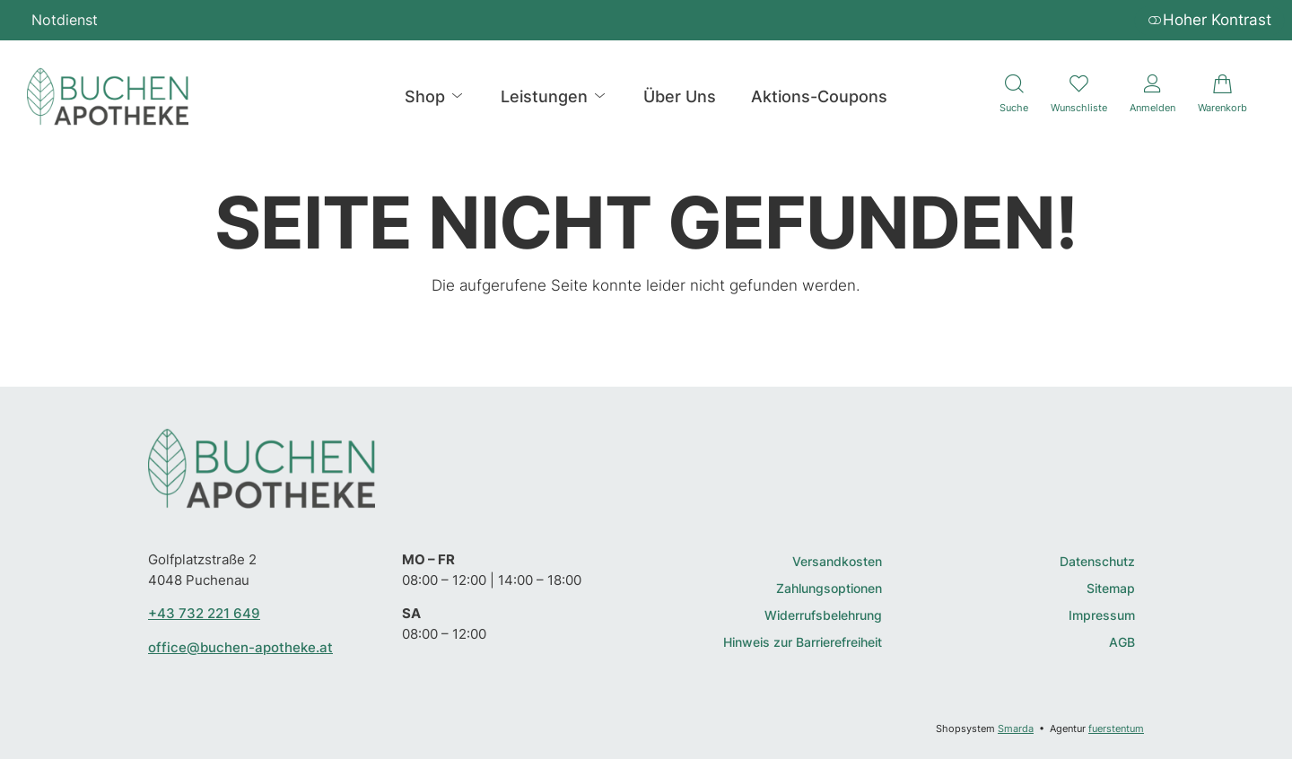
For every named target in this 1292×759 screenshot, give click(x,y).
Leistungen (554, 96)
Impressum (1102, 616)
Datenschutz (1097, 562)
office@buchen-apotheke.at (240, 647)
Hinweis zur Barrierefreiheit (802, 643)
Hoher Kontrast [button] (1209, 20)
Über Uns (679, 96)
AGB (1122, 643)
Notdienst (64, 20)
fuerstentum (1116, 728)
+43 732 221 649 (204, 613)
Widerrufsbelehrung (823, 616)
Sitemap (1111, 589)
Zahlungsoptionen (829, 589)
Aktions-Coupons (819, 96)
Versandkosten (837, 562)
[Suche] (1014, 96)
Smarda (1016, 728)
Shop (435, 96)
